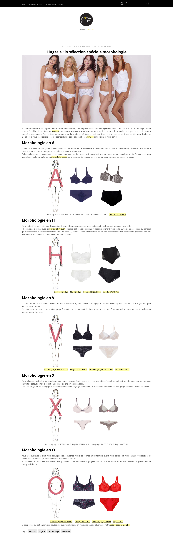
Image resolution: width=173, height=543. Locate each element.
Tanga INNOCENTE (78, 369)
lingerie (42, 531)
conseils (32, 531)
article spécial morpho (120, 525)
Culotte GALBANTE (117, 214)
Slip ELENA (118, 521)
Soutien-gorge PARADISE (61, 521)
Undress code (89, 47)
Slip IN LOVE (75, 292)
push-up (55, 131)
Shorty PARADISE (82, 521)
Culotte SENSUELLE (92, 292)
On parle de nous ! (55, 4)
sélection (66, 531)
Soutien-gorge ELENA (101, 521)
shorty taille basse (59, 157)
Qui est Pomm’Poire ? (32, 4)
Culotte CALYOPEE (111, 292)
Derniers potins (110, 36)
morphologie (53, 531)
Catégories (90, 36)
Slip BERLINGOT (122, 369)
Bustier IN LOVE (61, 292)
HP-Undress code (70, 47)
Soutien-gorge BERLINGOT (101, 369)
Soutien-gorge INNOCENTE (56, 369)
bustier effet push (57, 229)
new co (90, 137)
